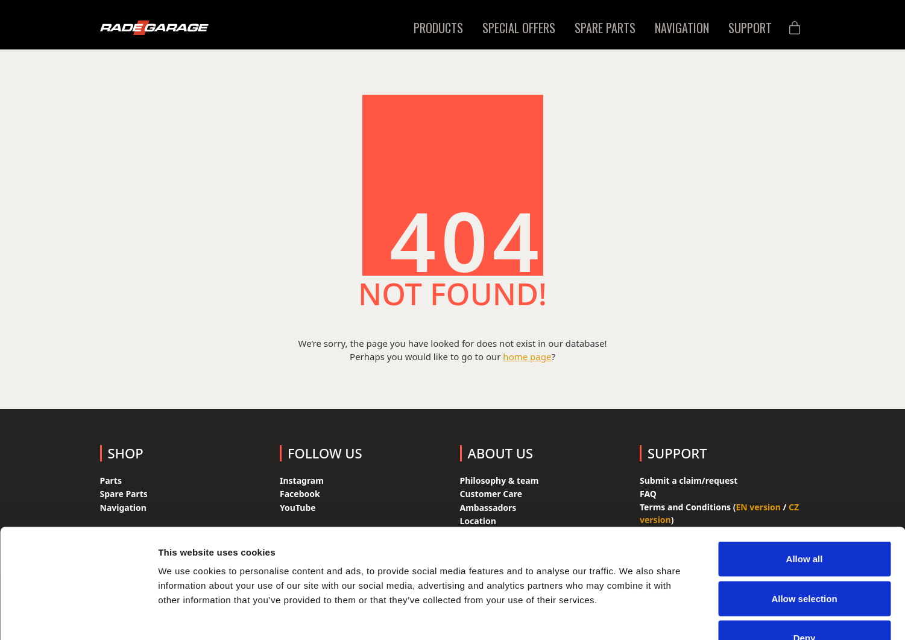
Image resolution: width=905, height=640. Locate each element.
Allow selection (804, 521)
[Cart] (795, 28)
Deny (804, 561)
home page (527, 356)
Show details (633, 616)
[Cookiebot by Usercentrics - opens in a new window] (78, 616)
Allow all (804, 482)
